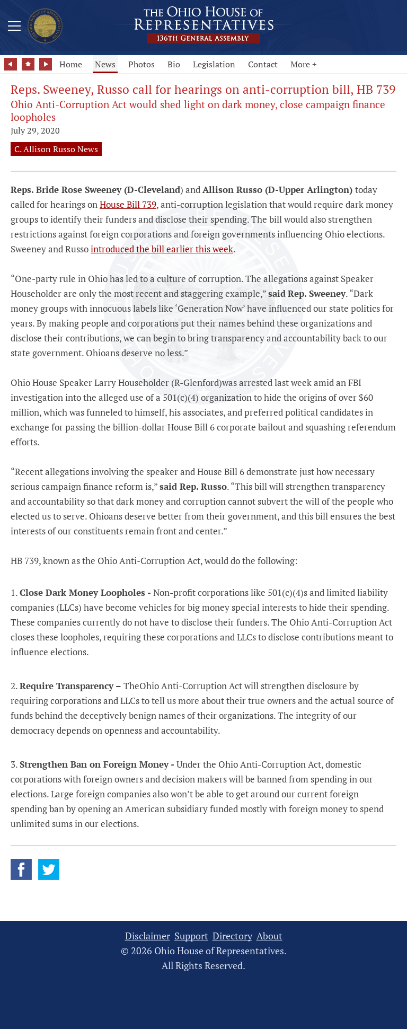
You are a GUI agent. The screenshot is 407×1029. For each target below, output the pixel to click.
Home (70, 64)
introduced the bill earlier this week (162, 249)
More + (303, 64)
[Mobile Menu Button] (14, 27)
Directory (232, 936)
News (105, 64)
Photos (141, 64)
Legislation (214, 64)
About (269, 936)
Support (191, 936)
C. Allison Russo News (56, 149)
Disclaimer (147, 936)
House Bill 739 (128, 204)
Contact (263, 64)
